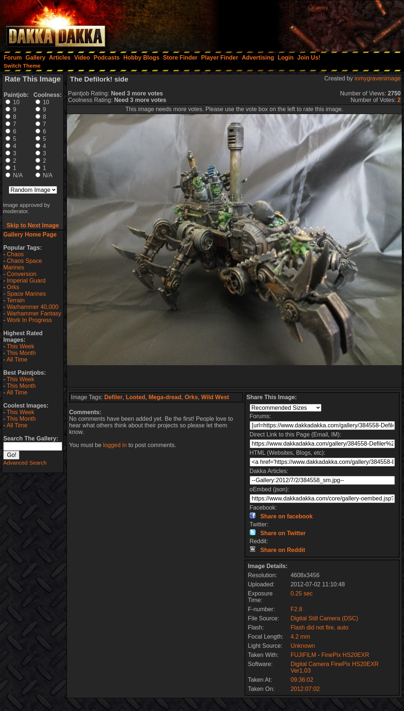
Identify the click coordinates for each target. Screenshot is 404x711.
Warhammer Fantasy (34, 313)
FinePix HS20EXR (345, 655)
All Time (17, 359)
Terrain (15, 300)
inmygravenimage (378, 78)
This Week (20, 346)
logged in (115, 445)
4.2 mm (300, 637)
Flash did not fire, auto (319, 627)
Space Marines (26, 294)
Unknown (303, 646)
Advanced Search (24, 462)
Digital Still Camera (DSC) (324, 618)
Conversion (22, 274)
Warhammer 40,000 (32, 307)
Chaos (15, 254)
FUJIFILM (303, 655)
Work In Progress (29, 320)
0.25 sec (302, 593)
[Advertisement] (305, 24)
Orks (13, 287)
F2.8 (296, 609)
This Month (21, 353)
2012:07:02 (305, 689)
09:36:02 (302, 680)
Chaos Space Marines (22, 264)
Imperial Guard (26, 280)
